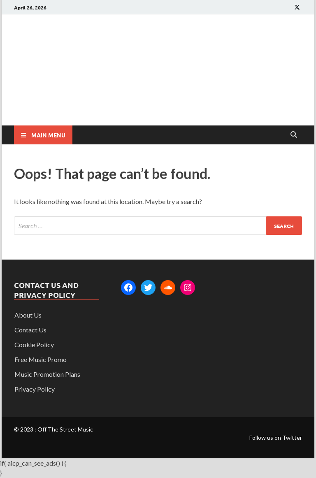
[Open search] (294, 134)
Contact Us (30, 330)
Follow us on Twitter (275, 437)
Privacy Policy (34, 389)
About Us (28, 315)
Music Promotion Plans (47, 374)
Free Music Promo (40, 359)
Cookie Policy (34, 344)
